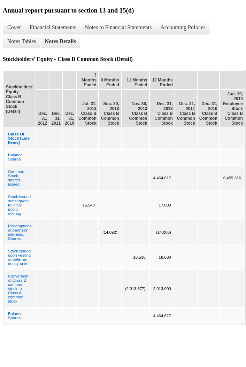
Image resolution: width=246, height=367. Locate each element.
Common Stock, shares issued (16, 178)
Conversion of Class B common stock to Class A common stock (18, 288)
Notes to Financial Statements (118, 27)
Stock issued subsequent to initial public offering (19, 205)
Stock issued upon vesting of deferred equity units (19, 257)
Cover (14, 27)
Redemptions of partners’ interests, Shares (20, 232)
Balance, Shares (16, 157)
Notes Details (60, 41)
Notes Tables (21, 41)
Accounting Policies (182, 27)
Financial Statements (53, 27)
